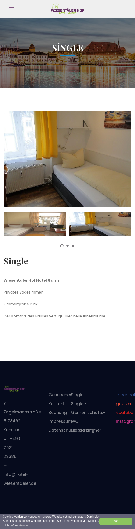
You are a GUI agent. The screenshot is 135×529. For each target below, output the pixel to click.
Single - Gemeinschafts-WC (88, 412)
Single (77, 395)
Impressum (60, 421)
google (123, 403)
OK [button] (116, 521)
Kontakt (56, 403)
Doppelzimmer (86, 430)
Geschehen (60, 395)
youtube (124, 412)
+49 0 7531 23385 (12, 447)
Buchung (58, 412)
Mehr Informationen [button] (15, 525)
